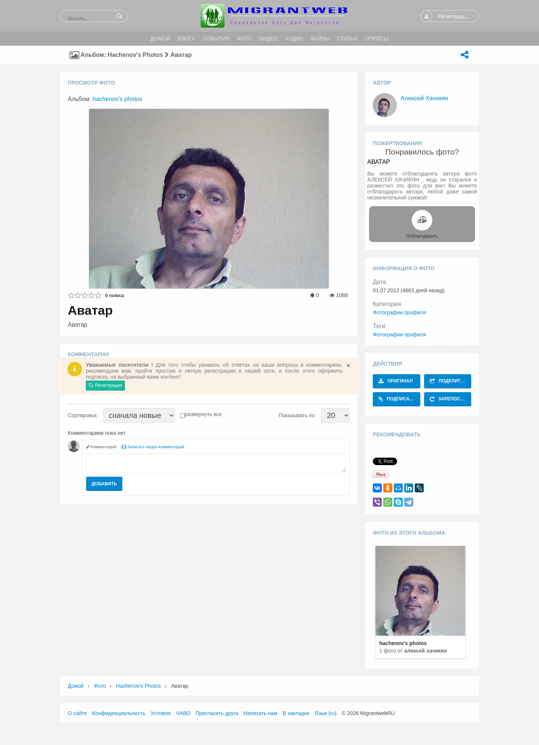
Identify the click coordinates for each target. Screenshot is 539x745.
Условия (160, 713)
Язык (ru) (326, 713)
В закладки (296, 713)
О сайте (77, 713)
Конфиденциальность (118, 713)
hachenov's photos (117, 99)
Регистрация (105, 385)
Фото (100, 686)
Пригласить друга (216, 713)
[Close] (348, 365)
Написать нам (261, 713)
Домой (76, 686)
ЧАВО (183, 713)
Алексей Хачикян (424, 98)
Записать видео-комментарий (153, 447)
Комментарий (101, 447)
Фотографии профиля (399, 312)
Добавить (104, 483)
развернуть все (203, 414)
